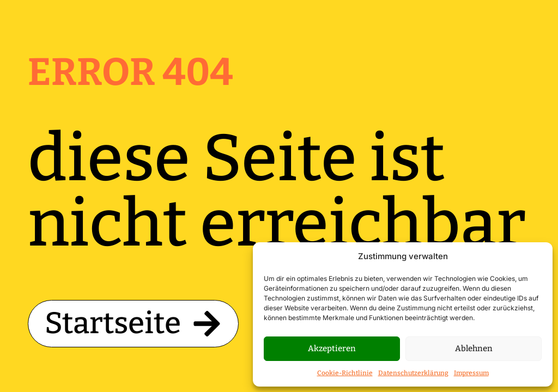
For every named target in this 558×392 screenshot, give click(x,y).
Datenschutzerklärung (413, 373)
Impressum (471, 373)
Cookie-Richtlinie (345, 373)
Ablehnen (474, 348)
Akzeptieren (332, 348)
